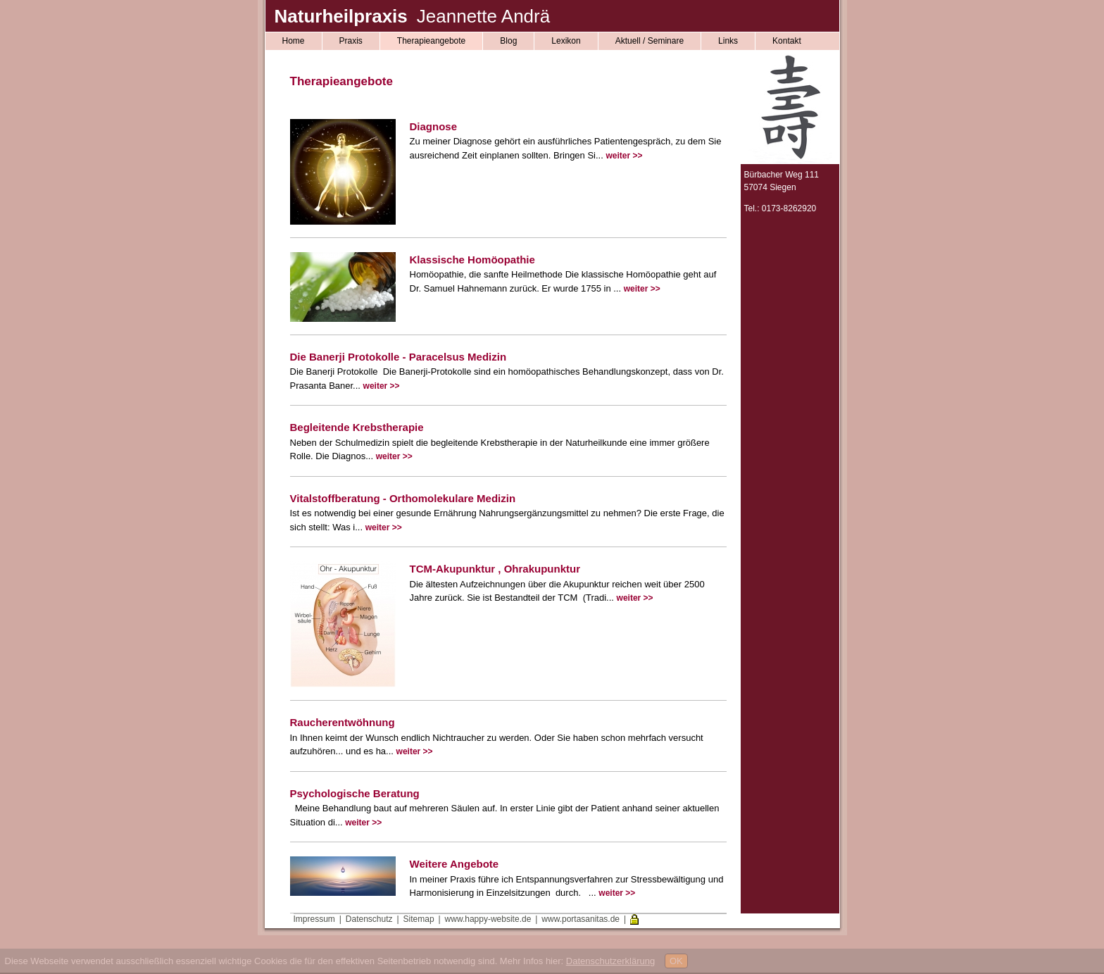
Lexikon (565, 41)
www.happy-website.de (488, 919)
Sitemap (418, 919)
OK (676, 961)
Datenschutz (369, 919)
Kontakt (786, 41)
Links (728, 41)
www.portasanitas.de (580, 919)
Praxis (351, 41)
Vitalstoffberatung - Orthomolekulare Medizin (403, 498)
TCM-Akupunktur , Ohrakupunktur (495, 569)
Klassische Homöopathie (472, 260)
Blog (508, 41)
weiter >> (624, 156)
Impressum (314, 919)
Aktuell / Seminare (649, 41)
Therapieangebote (431, 41)
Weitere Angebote (454, 864)
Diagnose (434, 126)
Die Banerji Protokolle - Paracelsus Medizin (398, 357)
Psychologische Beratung (355, 793)
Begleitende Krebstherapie (357, 427)
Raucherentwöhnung (342, 722)
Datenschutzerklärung (610, 961)
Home (293, 41)
